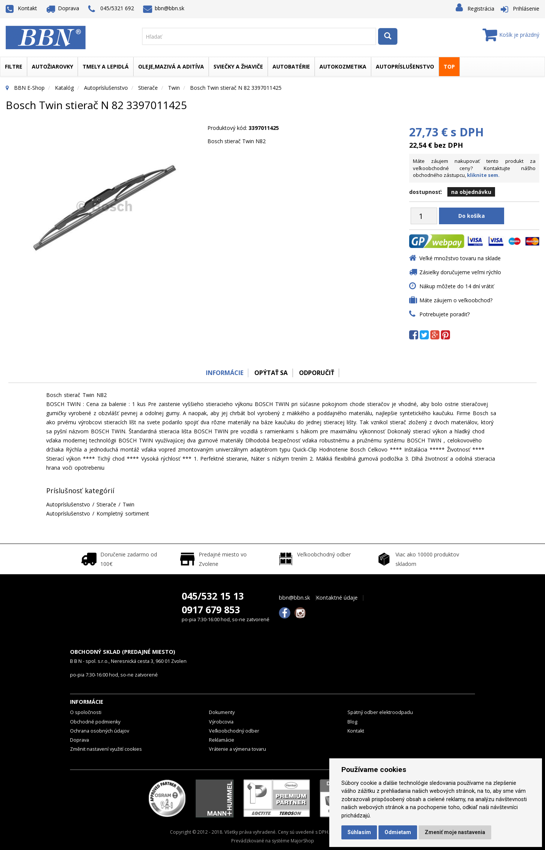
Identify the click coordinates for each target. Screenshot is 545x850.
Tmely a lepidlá (106, 66)
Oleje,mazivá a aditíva (171, 66)
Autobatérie (291, 66)
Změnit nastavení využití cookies (106, 749)
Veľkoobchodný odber (234, 731)
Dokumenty (222, 712)
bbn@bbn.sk (164, 8)
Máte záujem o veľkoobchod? (455, 300)
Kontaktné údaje (337, 597)
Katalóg (64, 87)
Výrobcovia (221, 722)
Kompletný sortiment (123, 513)
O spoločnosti (85, 712)
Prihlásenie (526, 8)
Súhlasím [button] (359, 832)
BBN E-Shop (29, 87)
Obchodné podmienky (95, 722)
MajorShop (302, 841)
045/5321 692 (111, 9)
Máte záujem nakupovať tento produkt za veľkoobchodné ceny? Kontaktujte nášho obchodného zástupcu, (474, 168)
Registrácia (480, 8)
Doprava (62, 8)
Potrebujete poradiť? (444, 314)
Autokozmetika (342, 66)
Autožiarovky (52, 66)
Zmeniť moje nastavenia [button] (455, 832)
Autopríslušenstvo (405, 66)
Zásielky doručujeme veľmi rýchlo (460, 272)
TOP (449, 66)
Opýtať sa (270, 373)
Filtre (13, 66)
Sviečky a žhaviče (238, 66)
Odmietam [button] (398, 832)
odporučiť (318, 373)
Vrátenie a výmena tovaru (237, 749)
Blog (352, 722)
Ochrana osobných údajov (99, 731)
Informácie (222, 373)
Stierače (148, 87)
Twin (174, 87)
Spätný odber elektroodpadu (380, 712)
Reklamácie (221, 740)
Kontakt (21, 8)
